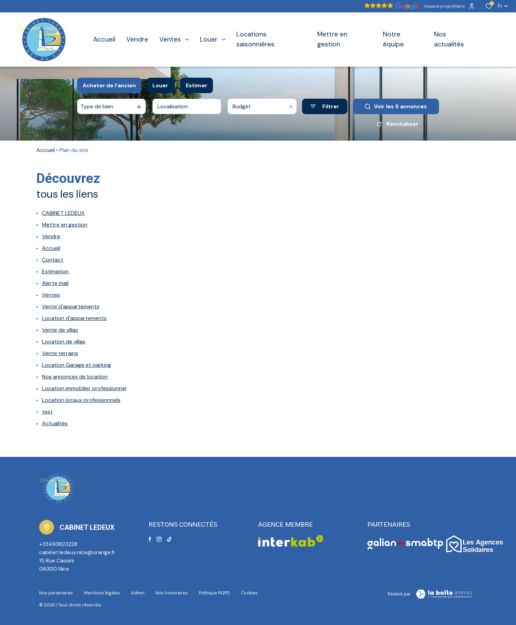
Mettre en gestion (64, 224)
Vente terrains (60, 353)
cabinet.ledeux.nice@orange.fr (77, 552)
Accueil (45, 150)
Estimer (196, 85)
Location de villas (63, 341)
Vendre (51, 236)
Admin (137, 593)
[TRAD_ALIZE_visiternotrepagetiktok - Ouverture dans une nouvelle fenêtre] (169, 539)
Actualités (55, 423)
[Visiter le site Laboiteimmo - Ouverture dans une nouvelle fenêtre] (444, 594)
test (47, 411)
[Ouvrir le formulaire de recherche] (324, 106)
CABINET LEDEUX (63, 213)
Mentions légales (102, 593)
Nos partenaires (56, 593)
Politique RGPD (214, 593)
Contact (52, 259)
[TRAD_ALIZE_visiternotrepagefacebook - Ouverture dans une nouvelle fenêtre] (150, 539)
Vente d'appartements (70, 306)
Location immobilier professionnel (84, 388)
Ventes (51, 294)
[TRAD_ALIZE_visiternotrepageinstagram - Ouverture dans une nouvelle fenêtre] (159, 539)
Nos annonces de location (75, 376)
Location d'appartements (74, 318)
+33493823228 (58, 544)
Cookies (249, 593)
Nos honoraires (171, 593)
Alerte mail (55, 283)
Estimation (55, 271)
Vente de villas (60, 329)
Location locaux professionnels (81, 400)
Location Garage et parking (76, 365)
